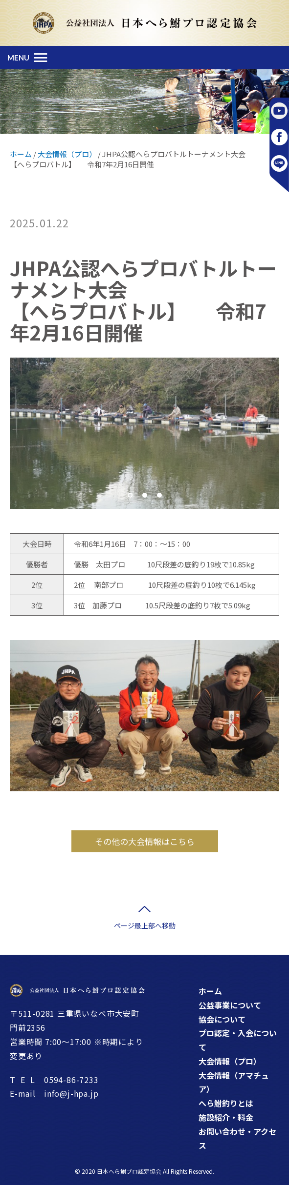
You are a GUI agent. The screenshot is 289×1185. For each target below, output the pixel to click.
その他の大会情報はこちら (145, 841)
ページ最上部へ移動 (145, 925)
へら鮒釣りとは (226, 1103)
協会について (222, 1019)
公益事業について (230, 1005)
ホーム (210, 991)
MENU (18, 57)
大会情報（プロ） (230, 1061)
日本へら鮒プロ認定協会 (129, 1171)
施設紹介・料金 (226, 1117)
